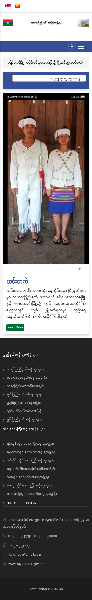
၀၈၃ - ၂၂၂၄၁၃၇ (45, 536)
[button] (46, 183)
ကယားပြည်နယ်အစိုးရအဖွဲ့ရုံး (27, 377)
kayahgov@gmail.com (25, 554)
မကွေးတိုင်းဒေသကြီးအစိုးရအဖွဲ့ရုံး (30, 485)
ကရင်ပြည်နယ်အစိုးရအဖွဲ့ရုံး (25, 386)
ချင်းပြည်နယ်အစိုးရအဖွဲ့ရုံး (24, 394)
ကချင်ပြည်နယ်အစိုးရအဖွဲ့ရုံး (26, 369)
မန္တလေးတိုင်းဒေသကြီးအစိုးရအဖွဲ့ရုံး (31, 452)
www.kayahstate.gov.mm (26, 564)
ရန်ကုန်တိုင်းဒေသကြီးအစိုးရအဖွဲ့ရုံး (30, 443)
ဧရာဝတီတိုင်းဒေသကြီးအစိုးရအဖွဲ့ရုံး (31, 468)
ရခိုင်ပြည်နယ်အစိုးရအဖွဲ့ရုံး (25, 411)
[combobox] (49, 78)
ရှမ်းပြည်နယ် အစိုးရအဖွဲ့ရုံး (25, 419)
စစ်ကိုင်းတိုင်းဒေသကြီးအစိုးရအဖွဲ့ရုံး (31, 460)
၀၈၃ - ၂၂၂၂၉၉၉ (20, 536)
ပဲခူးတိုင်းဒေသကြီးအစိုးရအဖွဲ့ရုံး (28, 477)
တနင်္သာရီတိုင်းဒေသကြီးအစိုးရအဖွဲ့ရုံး (32, 493)
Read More (15, 327)
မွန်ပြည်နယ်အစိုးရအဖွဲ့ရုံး (24, 402)
